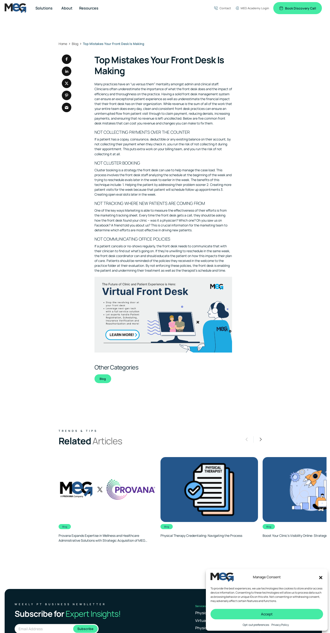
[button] (320, 577)
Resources (88, 8)
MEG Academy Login (252, 8)
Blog (103, 379)
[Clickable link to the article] (107, 500)
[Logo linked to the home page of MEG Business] (15, 8)
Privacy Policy (280, 625)
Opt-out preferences (256, 625)
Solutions (44, 8)
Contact (222, 8)
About (66, 8)
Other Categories (116, 367)
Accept (267, 614)
